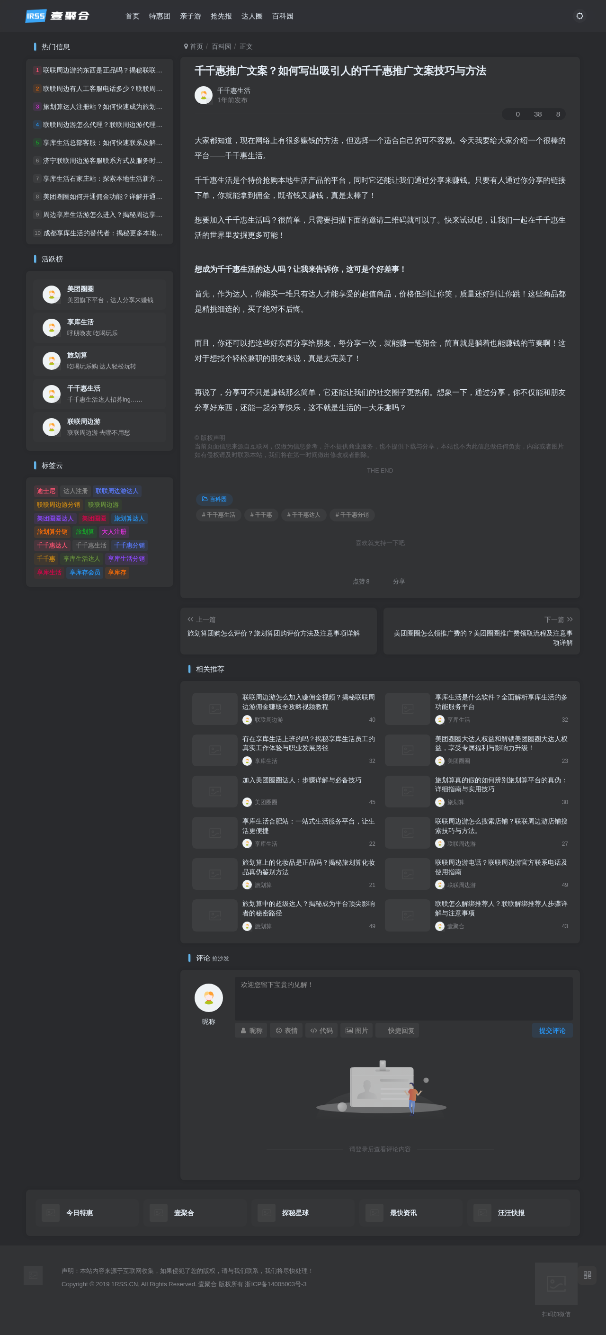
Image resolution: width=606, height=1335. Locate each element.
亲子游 (190, 16)
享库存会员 (85, 572)
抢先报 (221, 16)
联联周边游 (83, 421)
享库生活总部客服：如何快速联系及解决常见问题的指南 (126, 142)
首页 (132, 16)
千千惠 (46, 558)
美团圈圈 (80, 289)
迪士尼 (46, 490)
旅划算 (77, 355)
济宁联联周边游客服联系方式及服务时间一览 (109, 160)
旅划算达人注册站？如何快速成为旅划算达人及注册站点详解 (132, 106)
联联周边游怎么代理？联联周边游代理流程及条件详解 (122, 124)
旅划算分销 (52, 531)
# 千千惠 (261, 514)
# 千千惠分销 (352, 514)
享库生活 (80, 322)
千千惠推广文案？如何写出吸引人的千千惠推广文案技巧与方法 (340, 71)
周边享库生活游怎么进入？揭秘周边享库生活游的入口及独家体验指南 (146, 215)
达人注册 (75, 490)
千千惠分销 (129, 545)
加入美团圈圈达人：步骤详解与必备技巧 (302, 780)
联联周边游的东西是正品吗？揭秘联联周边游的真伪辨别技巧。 (136, 70)
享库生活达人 (81, 558)
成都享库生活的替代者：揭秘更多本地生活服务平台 (120, 233)
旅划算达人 (129, 518)
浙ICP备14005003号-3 (275, 1284)
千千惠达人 (52, 545)
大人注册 (114, 531)
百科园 (283, 16)
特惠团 (159, 16)
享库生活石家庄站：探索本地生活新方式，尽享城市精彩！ (129, 178)
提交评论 (552, 1030)
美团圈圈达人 (55, 518)
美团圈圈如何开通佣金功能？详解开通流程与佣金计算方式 (129, 196)
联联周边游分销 (58, 504)
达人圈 (252, 16)
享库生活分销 (126, 558)
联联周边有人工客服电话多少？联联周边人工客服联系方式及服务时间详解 (152, 88)
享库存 (117, 572)
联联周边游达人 (117, 490)
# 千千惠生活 (218, 514)
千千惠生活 (233, 90)
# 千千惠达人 (304, 514)
